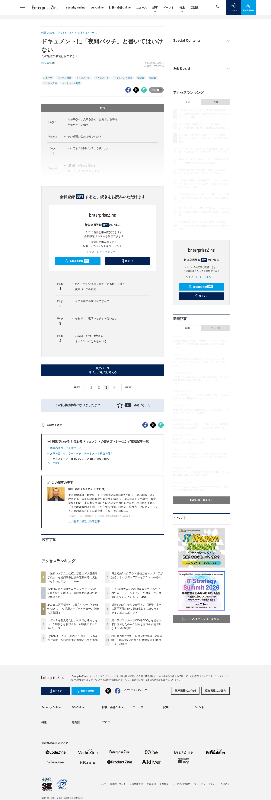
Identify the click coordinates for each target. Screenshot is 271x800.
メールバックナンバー (102, 251)
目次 (130, 108)
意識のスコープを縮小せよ (65, 515)
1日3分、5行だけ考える (89, 335)
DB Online (97, 7)
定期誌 (194, 8)
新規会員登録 (77, 261)
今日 (187, 102)
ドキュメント (83, 77)
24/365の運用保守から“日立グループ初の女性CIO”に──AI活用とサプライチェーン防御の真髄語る (73, 676)
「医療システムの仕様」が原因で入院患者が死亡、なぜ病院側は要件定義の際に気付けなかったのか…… (72, 645)
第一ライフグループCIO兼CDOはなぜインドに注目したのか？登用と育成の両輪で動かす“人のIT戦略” (136, 692)
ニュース (141, 7)
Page (52, 121)
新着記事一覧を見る (201, 500)
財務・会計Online (120, 7)
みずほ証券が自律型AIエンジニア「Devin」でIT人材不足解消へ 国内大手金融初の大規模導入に (73, 660)
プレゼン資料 (50, 83)
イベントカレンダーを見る (201, 619)
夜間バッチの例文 (77, 124)
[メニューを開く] (22, 7)
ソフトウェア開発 (71, 83)
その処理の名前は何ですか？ (84, 136)
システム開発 (64, 77)
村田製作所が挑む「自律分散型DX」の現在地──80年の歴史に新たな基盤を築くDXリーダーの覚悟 (136, 707)
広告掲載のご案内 (215, 758)
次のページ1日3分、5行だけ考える (102, 370)
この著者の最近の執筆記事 (84, 589)
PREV (75, 387)
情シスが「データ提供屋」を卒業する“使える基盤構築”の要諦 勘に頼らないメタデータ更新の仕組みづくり (200, 457)
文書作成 (47, 77)
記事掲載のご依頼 (185, 758)
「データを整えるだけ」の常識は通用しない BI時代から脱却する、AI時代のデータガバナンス (72, 692)
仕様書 (140, 77)
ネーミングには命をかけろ (91, 341)
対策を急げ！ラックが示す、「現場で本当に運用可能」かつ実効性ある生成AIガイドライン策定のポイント (136, 676)
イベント (168, 8)
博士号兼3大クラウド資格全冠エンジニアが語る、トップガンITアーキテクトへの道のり (137, 645)
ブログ (106, 790)
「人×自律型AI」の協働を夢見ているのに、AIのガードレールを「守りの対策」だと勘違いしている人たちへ (137, 660)
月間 (215, 102)
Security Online (75, 7)
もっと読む (53, 530)
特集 (182, 8)
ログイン (127, 261)
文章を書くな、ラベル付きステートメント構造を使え (81, 521)
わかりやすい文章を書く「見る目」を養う (92, 119)
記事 (155, 8)
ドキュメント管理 (123, 77)
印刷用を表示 (51, 492)
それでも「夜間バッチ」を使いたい (96, 318)
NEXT (130, 387)
